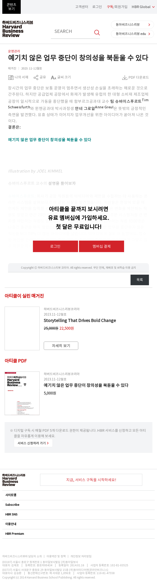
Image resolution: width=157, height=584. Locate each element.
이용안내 (78, 524)
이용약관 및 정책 (56, 556)
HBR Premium (78, 534)
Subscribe (78, 505)
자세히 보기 (61, 345)
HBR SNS (78, 514)
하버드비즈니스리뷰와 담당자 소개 (22, 556)
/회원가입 (117, 7)
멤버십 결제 (102, 246)
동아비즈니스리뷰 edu (131, 34)
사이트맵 (78, 495)
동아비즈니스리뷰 (128, 25)
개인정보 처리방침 (80, 556)
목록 (140, 280)
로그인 (97, 7)
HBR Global (141, 7)
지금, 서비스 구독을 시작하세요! (91, 480)
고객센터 (81, 7)
